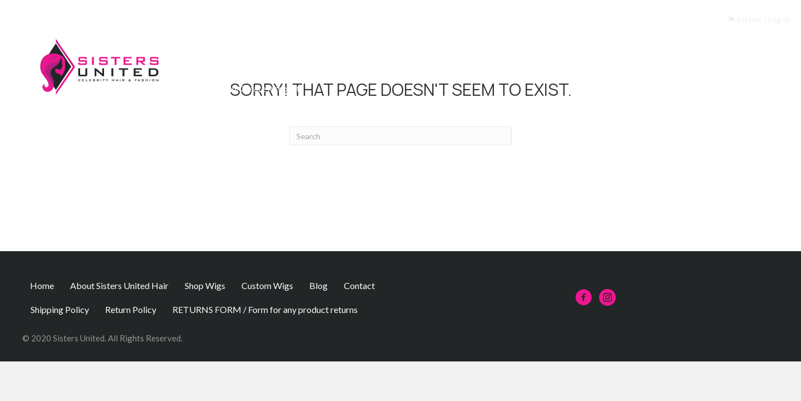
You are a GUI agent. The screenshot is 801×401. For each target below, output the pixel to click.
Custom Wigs (468, 64)
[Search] (400, 135)
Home (223, 64)
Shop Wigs (399, 64)
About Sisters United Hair (307, 64)
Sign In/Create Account (255, 88)
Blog (318, 285)
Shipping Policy (60, 309)
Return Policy (130, 309)
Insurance (715, 64)
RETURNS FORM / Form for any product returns (265, 309)
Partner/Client (646, 64)
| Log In (776, 19)
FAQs (527, 64)
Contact (772, 64)
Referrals (578, 64)
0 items (745, 19)
